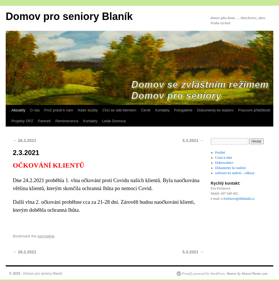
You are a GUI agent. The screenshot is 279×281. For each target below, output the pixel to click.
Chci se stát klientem (119, 110)
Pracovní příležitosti (254, 110)
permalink (46, 236)
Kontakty (162, 110)
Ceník (146, 110)
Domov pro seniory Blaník (69, 16)
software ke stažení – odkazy (235, 173)
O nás (35, 110)
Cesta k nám (223, 158)
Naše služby (88, 110)
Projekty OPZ (22, 121)
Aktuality (18, 110)
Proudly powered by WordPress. (204, 274)
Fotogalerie (183, 110)
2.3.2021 (26, 152)
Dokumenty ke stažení (215, 110)
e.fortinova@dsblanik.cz (238, 199)
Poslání (220, 152)
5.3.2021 (193, 140)
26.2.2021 (24, 140)
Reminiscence (66, 121)
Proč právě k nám (58, 110)
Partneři (44, 121)
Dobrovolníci (224, 163)
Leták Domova (114, 121)
